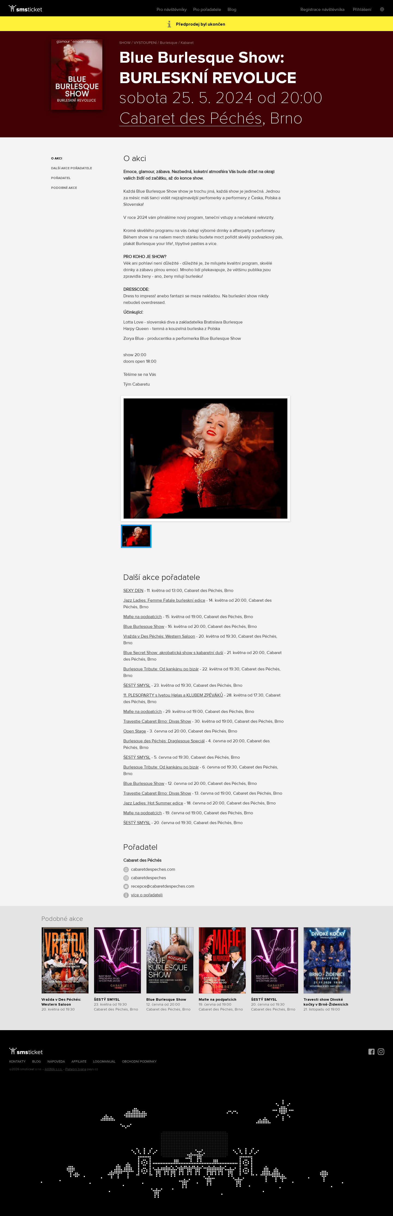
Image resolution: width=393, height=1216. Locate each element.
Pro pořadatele (207, 9)
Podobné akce (64, 188)
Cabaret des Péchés (190, 119)
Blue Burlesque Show (143, 626)
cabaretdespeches (148, 878)
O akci (56, 158)
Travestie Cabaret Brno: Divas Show (157, 721)
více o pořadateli (147, 895)
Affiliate (79, 1062)
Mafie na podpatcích (142, 616)
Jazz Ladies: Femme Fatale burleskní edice (164, 600)
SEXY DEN (133, 590)
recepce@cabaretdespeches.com (162, 886)
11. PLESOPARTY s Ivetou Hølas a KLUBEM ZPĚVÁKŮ (173, 695)
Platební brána (75, 1069)
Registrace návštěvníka (322, 9)
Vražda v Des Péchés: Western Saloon (159, 636)
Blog (232, 9)
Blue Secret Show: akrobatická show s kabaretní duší (173, 652)
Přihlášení (362, 9)
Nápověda (56, 1062)
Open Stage (134, 731)
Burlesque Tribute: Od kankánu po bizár (161, 669)
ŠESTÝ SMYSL (136, 685)
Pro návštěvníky (172, 9)
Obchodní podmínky (139, 1062)
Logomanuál (104, 1062)
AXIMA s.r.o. (53, 1069)
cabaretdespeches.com (153, 869)
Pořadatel (61, 178)
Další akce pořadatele (71, 168)
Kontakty (17, 1062)
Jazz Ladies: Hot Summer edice (153, 803)
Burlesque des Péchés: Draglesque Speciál (164, 741)
